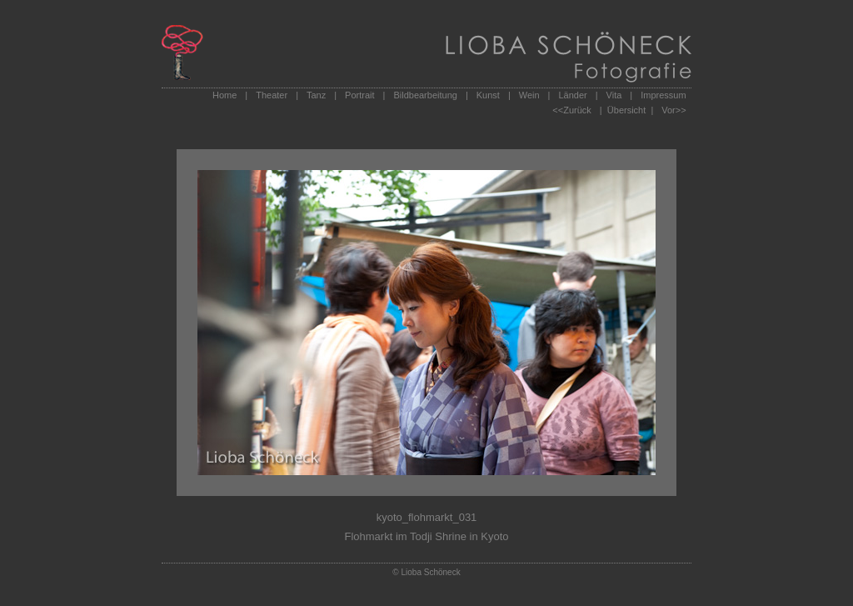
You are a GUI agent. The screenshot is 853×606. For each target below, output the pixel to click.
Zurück (577, 110)
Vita (614, 95)
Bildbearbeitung (424, 95)
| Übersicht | (626, 110)
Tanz (316, 95)
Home (224, 95)
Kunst (488, 95)
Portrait (359, 95)
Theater (271, 95)
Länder (572, 95)
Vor (668, 110)
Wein (529, 95)
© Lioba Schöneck (426, 572)
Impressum (663, 95)
